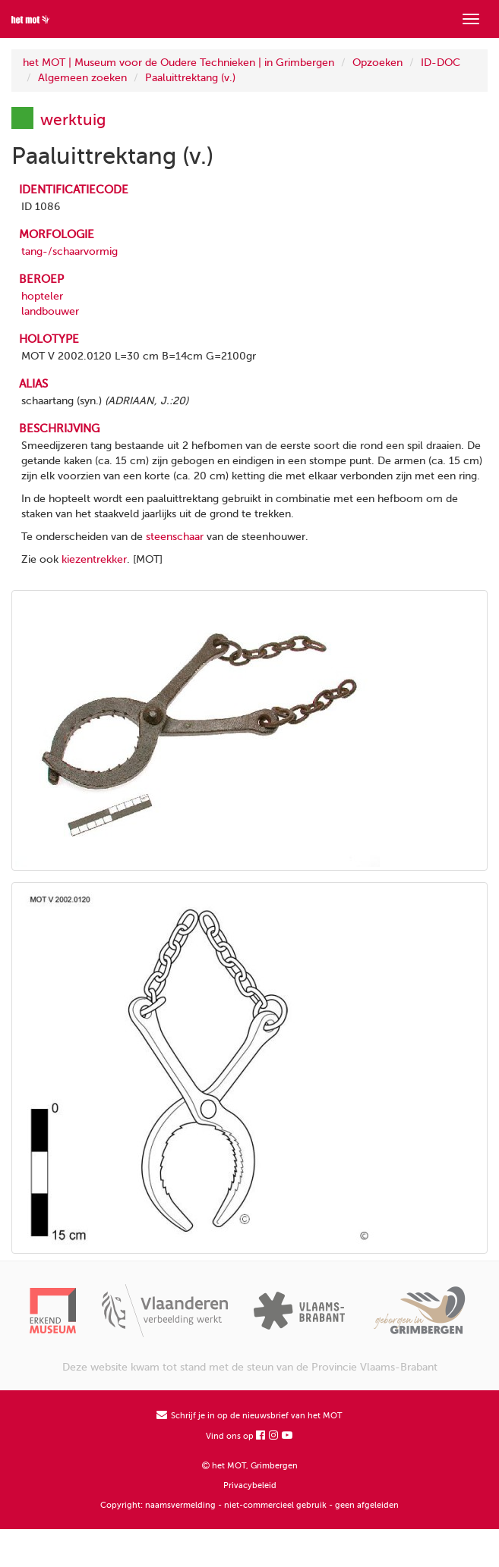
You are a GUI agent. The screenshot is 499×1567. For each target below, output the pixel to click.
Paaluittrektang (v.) (190, 77)
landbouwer (50, 311)
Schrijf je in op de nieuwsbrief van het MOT (249, 1416)
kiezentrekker (94, 559)
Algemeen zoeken (82, 77)
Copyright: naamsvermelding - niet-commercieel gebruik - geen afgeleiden (249, 1505)
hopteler (42, 296)
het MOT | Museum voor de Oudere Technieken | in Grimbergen (178, 62)
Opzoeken (377, 62)
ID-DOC (440, 62)
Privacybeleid (249, 1485)
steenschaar (175, 536)
